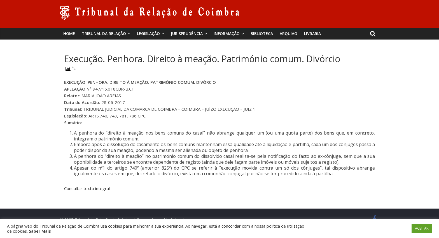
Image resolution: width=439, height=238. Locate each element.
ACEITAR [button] (422, 228)
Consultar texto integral (87, 188)
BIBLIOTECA (262, 33)
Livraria (312, 33)
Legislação (148, 33)
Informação (227, 33)
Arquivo (288, 33)
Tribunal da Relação (104, 33)
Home (69, 33)
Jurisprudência (187, 33)
